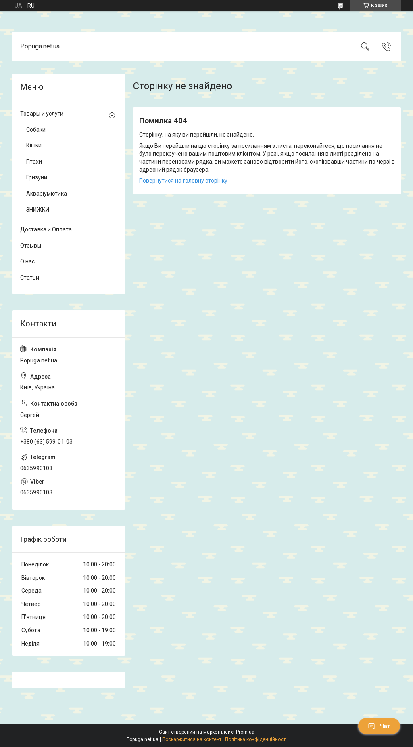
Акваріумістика (46, 193)
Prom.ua (245, 732)
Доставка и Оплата (46, 229)
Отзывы (30, 245)
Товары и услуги (41, 113)
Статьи (29, 277)
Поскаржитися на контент (191, 739)
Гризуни (36, 177)
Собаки (36, 129)
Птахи (34, 161)
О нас (27, 261)
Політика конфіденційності (256, 739)
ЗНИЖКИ (37, 209)
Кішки (34, 145)
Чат (379, 726)
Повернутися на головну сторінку (183, 180)
